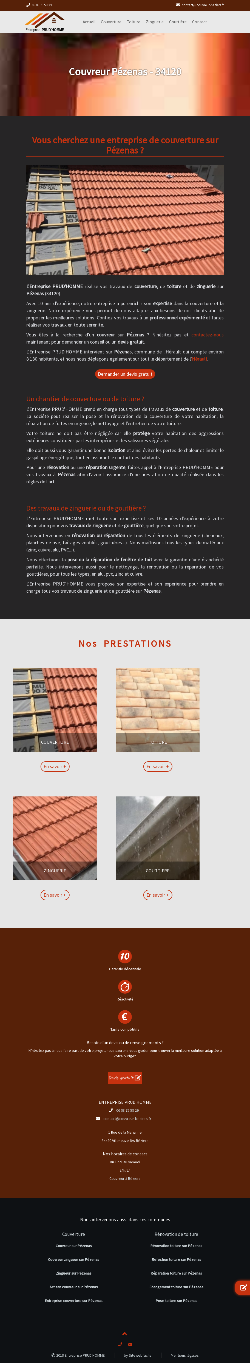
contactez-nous (207, 334)
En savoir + (24, 766)
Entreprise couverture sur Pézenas (74, 1300)
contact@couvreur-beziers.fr (203, 5)
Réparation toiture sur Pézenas (176, 1273)
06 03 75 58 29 (42, 5)
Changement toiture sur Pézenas (176, 1286)
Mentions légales (185, 1355)
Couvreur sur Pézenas (74, 1245)
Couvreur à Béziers (125, 1178)
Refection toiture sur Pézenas (176, 1259)
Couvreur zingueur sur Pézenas (73, 1259)
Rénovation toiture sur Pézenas (176, 1245)
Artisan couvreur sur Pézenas (74, 1286)
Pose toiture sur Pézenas (176, 1300)
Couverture (73, 1234)
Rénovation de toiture (176, 1234)
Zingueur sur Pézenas (74, 1273)
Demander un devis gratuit (125, 374)
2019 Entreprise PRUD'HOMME (78, 1355)
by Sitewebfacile (138, 1355)
